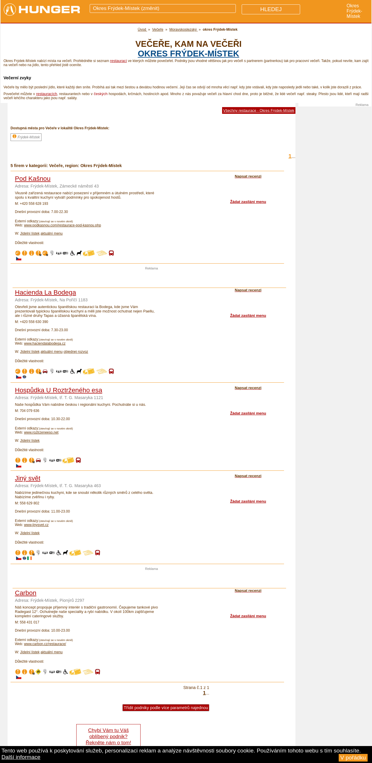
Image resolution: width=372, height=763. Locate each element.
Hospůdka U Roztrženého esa (58, 390)
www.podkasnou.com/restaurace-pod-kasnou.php (62, 225)
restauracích (46, 94)
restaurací (118, 61)
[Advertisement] (151, 279)
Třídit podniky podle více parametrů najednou (166, 707)
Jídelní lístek (30, 233)
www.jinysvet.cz (36, 525)
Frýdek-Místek (26, 136)
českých (101, 94)
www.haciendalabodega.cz (44, 343)
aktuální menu (52, 233)
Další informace (20, 757)
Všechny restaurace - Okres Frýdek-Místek (258, 110)
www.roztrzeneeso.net (41, 432)
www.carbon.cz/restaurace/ (45, 644)
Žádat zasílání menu (248, 202)
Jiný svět (27, 478)
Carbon (25, 593)
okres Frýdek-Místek (188, 53)
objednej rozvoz (76, 352)
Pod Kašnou (33, 178)
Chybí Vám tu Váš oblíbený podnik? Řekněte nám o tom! (108, 736)
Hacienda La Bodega (45, 292)
